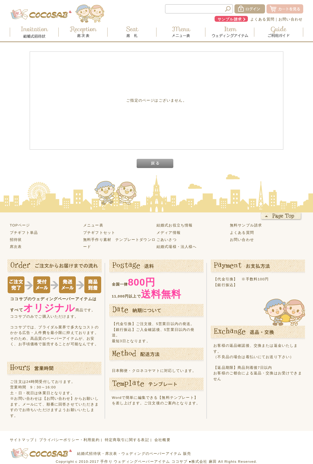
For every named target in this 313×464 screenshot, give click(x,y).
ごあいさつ (166, 239)
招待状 (16, 239)
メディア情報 (168, 232)
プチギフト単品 (24, 232)
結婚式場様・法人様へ (176, 247)
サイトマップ (22, 440)
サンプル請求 (230, 19)
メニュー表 (93, 225)
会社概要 (162, 440)
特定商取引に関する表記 (127, 440)
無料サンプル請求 (246, 225)
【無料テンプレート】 (178, 397)
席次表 (16, 247)
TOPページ (20, 225)
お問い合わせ (290, 19)
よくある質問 (262, 19)
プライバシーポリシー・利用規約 (69, 440)
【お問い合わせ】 (58, 398)
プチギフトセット (99, 232)
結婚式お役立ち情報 (174, 225)
